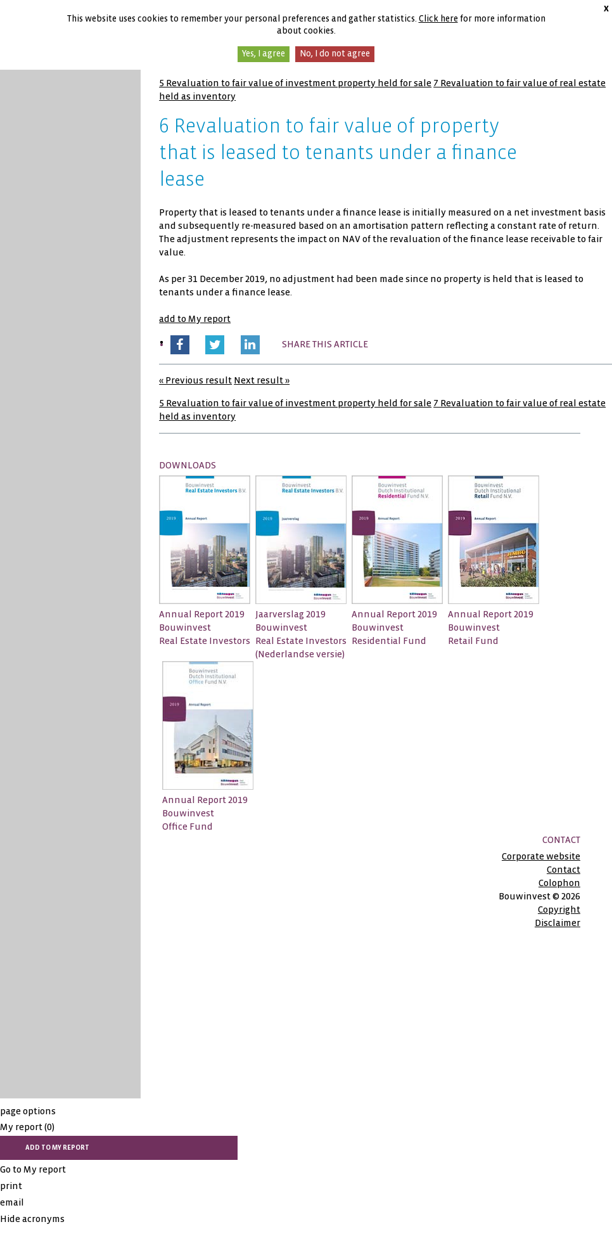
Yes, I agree (263, 53)
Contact (563, 870)
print (11, 1186)
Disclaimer (557, 923)
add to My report (195, 319)
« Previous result (195, 380)
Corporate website (541, 856)
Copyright (559, 909)
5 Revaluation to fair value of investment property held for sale (295, 83)
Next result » (262, 380)
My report (27, 1127)
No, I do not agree (335, 53)
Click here (438, 18)
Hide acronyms (32, 1219)
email (12, 1202)
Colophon (559, 883)
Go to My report (33, 1169)
